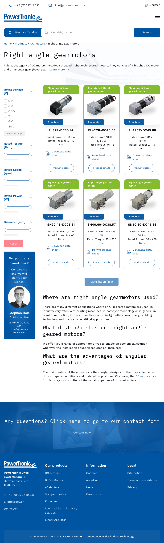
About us (92, 480)
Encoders (51, 501)
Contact (91, 473)
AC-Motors (52, 487)
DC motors (142, 376)
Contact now (82, 432)
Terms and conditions (142, 480)
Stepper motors (55, 494)
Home (8, 43)
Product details (61, 168)
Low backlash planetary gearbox (61, 510)
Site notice (134, 473)
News (90, 487)
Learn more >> (59, 69)
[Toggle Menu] (157, 17)
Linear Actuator (55, 519)
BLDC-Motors (54, 480)
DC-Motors (37, 43)
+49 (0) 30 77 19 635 (21, 494)
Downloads (93, 494)
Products (21, 43)
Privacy (132, 487)
